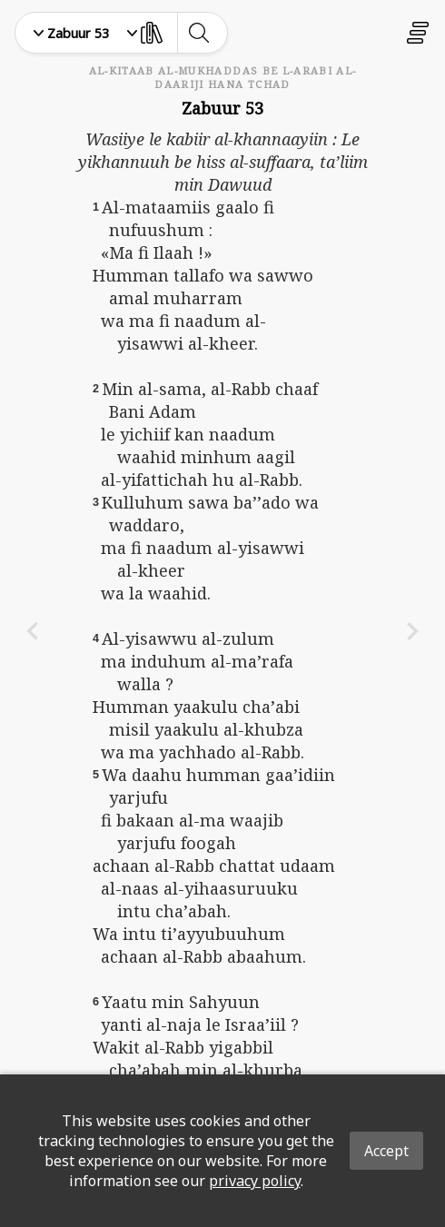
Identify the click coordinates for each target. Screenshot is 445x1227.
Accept (386, 1151)
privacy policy (255, 1181)
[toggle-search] (198, 33)
